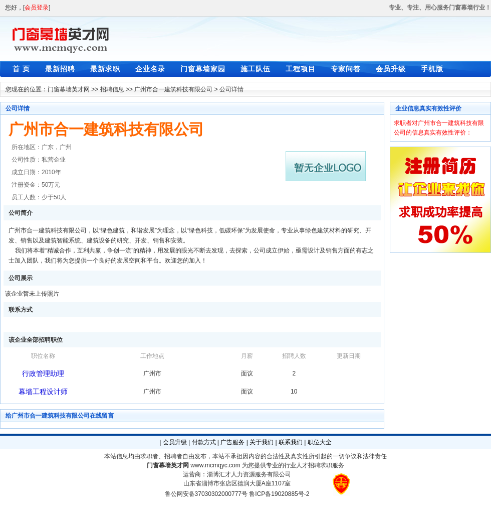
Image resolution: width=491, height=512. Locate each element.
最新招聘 (60, 69)
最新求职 (105, 69)
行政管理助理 (43, 373)
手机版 (432, 69)
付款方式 (204, 442)
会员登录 (37, 7)
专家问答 (346, 69)
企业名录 (150, 69)
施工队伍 (255, 69)
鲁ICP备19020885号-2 (279, 493)
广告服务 (232, 442)
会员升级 (391, 69)
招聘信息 (112, 89)
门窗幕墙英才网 (69, 89)
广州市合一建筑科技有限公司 (173, 89)
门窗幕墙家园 (202, 69)
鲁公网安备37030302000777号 (206, 493)
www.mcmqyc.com (215, 465)
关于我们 (262, 442)
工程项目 (301, 69)
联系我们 (291, 442)
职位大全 (320, 442)
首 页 (21, 69)
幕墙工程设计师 (43, 392)
